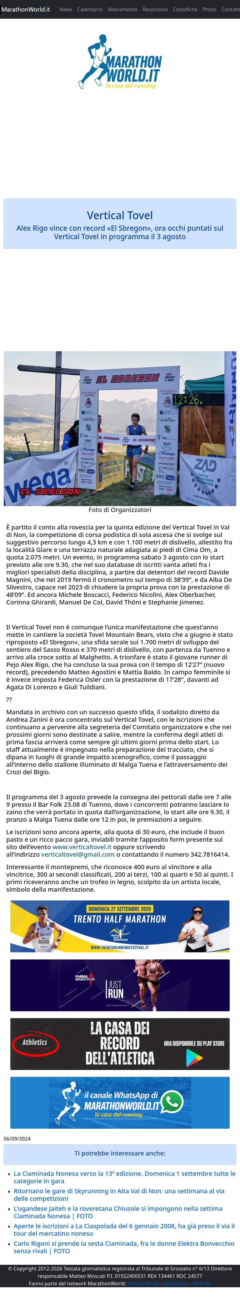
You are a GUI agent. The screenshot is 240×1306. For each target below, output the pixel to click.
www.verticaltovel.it (82, 847)
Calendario (89, 9)
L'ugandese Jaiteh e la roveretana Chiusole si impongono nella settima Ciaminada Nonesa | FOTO (118, 1212)
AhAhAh (201, 1283)
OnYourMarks (144, 1283)
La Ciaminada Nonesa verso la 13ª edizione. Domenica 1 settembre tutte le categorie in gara (125, 1177)
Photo (209, 9)
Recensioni (155, 9)
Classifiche (185, 9)
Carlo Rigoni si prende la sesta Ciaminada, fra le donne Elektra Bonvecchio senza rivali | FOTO (124, 1247)
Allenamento (123, 9)
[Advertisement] (120, 148)
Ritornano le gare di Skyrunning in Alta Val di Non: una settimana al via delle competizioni (119, 1195)
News (65, 9)
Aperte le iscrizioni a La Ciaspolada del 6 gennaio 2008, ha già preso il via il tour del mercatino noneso (124, 1230)
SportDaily (176, 1283)
